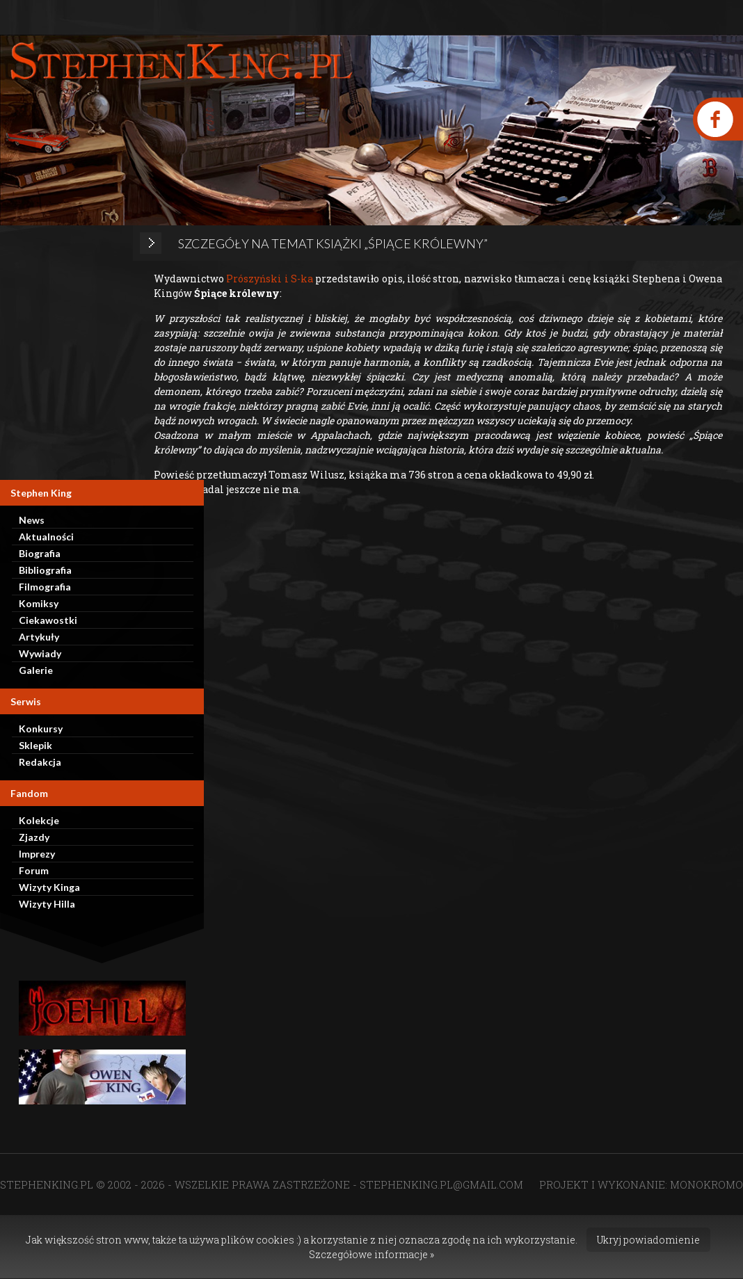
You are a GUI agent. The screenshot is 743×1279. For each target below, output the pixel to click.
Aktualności (46, 536)
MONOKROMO (706, 1184)
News (32, 520)
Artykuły (39, 637)
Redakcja (40, 762)
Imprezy (37, 854)
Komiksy (38, 603)
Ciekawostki (48, 620)
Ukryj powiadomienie (648, 1239)
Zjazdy (34, 837)
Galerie (36, 670)
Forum (34, 870)
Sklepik (35, 745)
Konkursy (41, 728)
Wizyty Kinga (49, 887)
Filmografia (45, 587)
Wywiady (40, 653)
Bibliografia (45, 570)
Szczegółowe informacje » (371, 1254)
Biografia (40, 553)
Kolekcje (39, 820)
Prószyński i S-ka (269, 278)
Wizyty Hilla (47, 904)
